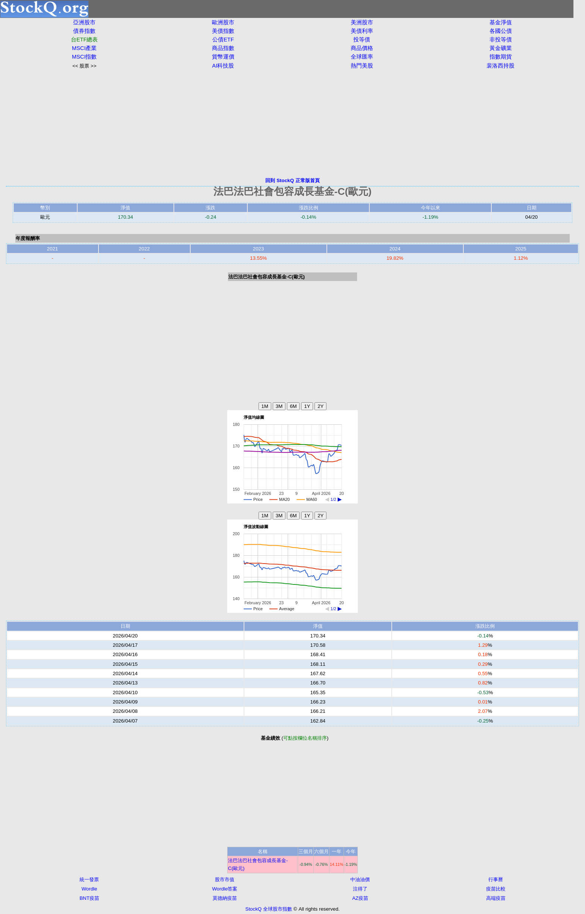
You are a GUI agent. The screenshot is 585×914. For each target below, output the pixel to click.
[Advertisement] (292, 123)
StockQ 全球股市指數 (268, 909)
